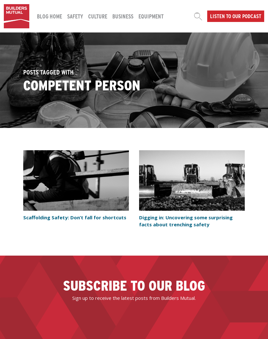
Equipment (151, 16)
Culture (97, 16)
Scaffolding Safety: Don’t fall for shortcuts (74, 217)
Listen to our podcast (235, 15)
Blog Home (49, 16)
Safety (75, 16)
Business (122, 16)
